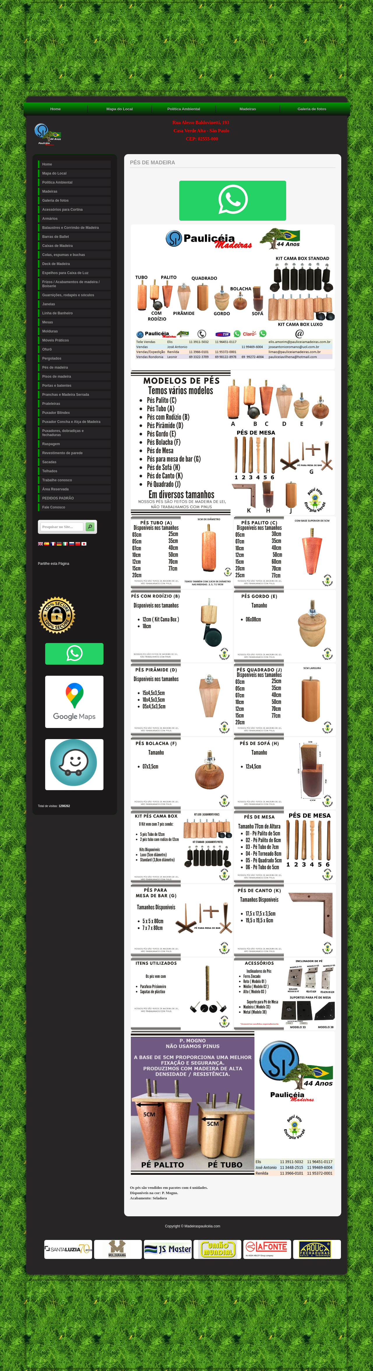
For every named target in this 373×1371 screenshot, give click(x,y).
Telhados (49, 471)
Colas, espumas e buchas (63, 255)
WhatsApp (82, 583)
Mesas (75, 322)
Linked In (72, 573)
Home (55, 109)
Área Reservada (55, 489)
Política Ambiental (183, 109)
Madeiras (248, 109)
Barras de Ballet (55, 237)
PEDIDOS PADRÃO (58, 498)
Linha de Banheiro (57, 313)
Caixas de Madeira (57, 246)
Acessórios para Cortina (62, 210)
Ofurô (47, 349)
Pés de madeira (55, 367)
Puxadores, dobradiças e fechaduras (63, 433)
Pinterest (62, 573)
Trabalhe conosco (57, 480)
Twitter (52, 573)
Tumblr (82, 573)
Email (101, 583)
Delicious (52, 583)
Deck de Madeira (75, 264)
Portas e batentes (75, 385)
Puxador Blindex (56, 413)
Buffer (62, 583)
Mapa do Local (119, 109)
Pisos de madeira (75, 376)
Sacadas (49, 462)
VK (72, 583)
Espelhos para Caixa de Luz (65, 273)
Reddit (101, 573)
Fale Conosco (53, 507)
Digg (91, 573)
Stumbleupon (42, 583)
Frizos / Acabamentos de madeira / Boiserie (75, 284)
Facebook (42, 573)
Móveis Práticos (55, 340)
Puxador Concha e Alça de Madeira (71, 422)
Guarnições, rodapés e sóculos (75, 295)
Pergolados (51, 358)
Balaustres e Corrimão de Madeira (70, 228)
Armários (50, 219)
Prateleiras (75, 403)
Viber (91, 583)
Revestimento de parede (62, 453)
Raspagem (51, 444)
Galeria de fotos (312, 109)
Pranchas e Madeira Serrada (65, 395)
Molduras (75, 331)
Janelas (75, 304)
